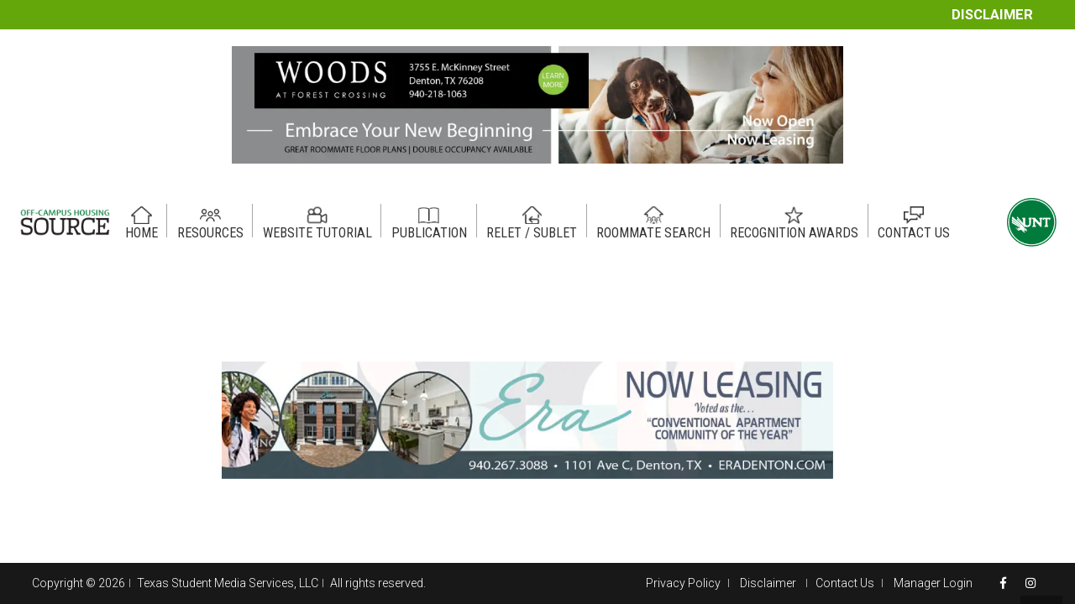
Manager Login (933, 583)
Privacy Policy (683, 583)
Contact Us (844, 583)
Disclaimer (992, 15)
